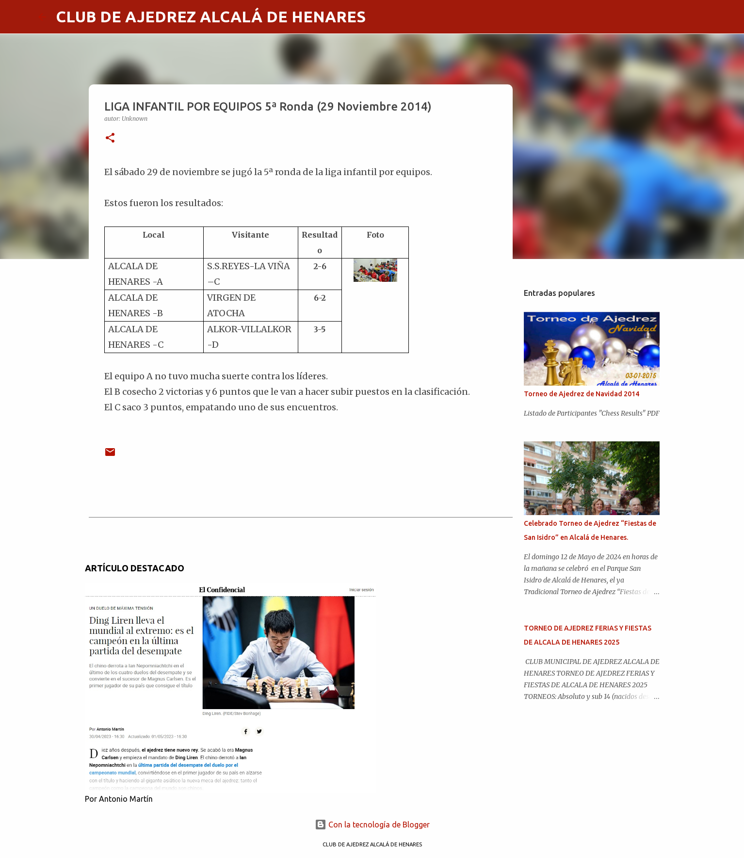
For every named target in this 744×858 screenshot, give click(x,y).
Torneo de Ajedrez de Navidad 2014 (581, 394)
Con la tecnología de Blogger (372, 824)
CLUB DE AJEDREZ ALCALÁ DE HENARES (211, 16)
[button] (110, 138)
